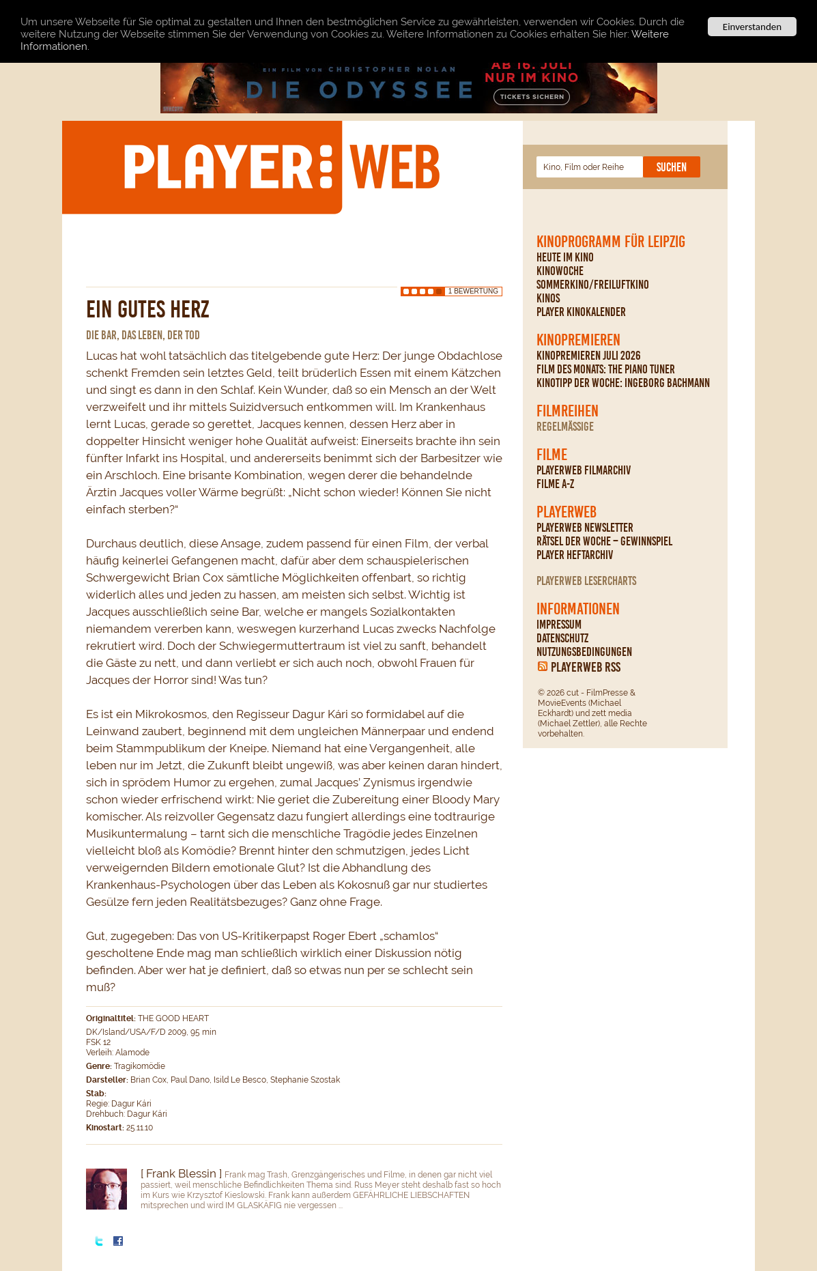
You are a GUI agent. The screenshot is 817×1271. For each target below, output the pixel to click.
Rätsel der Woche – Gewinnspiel (604, 541)
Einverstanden (752, 26)
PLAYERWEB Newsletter (584, 528)
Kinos (548, 298)
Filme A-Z (555, 484)
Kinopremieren (578, 340)
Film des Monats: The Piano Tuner (605, 369)
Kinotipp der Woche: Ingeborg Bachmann (623, 383)
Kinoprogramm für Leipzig (610, 241)
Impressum (559, 624)
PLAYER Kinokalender (581, 312)
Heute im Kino (565, 257)
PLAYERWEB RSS (585, 666)
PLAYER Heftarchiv (574, 555)
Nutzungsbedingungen (584, 652)
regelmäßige (565, 426)
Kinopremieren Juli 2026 (588, 355)
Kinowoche (560, 271)
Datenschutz (562, 638)
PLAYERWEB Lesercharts (586, 581)
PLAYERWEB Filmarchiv (583, 470)
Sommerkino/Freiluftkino (592, 285)
